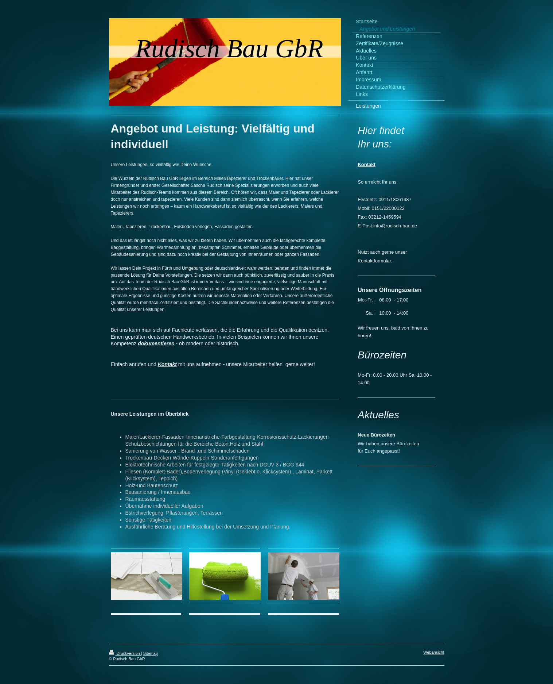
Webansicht (433, 652)
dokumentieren (156, 343)
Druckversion (125, 653)
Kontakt (167, 364)
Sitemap (150, 653)
